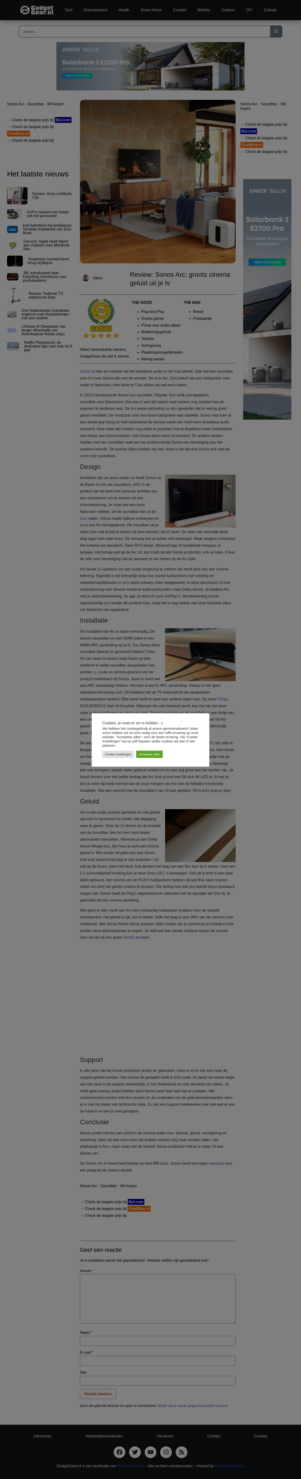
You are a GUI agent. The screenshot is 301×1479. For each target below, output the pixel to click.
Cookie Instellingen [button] (118, 754)
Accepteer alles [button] (149, 754)
